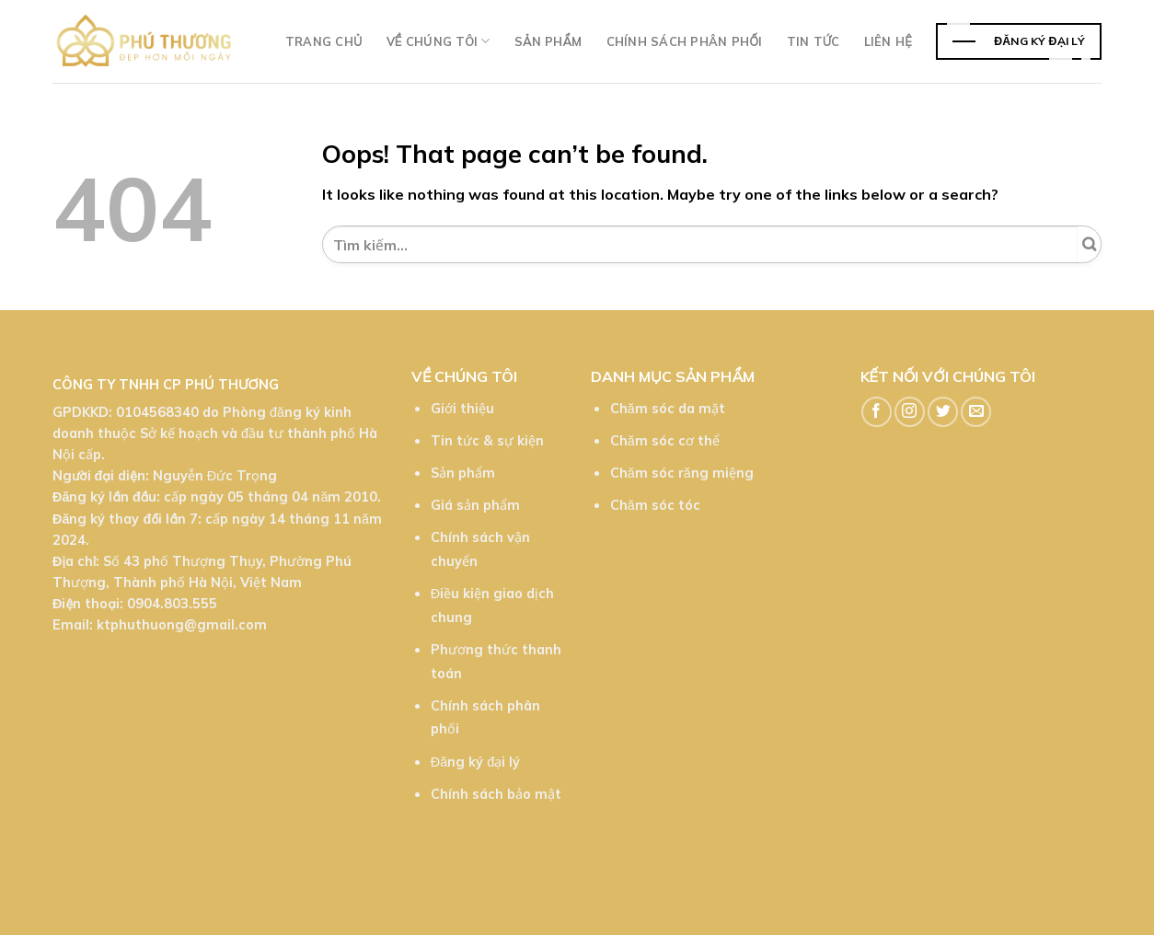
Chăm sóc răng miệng (682, 473)
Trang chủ (324, 41)
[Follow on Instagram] (909, 412)
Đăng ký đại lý (475, 762)
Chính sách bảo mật (496, 794)
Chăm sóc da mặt (667, 408)
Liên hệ (888, 41)
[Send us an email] (976, 412)
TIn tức (813, 41)
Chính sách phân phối (684, 41)
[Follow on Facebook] (876, 412)
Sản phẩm (548, 41)
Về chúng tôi (438, 41)
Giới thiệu (462, 408)
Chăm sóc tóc (655, 505)
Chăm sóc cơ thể (665, 441)
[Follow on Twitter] (943, 412)
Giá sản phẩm (475, 505)
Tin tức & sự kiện (487, 441)
